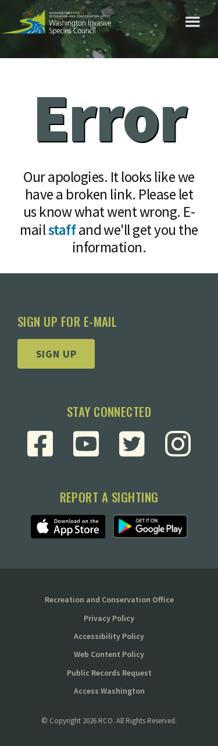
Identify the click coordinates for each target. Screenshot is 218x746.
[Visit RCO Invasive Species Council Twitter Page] (132, 443)
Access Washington (109, 691)
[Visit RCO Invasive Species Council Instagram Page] (178, 443)
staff (62, 229)
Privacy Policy (109, 618)
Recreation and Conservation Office (109, 599)
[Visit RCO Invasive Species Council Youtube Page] (86, 443)
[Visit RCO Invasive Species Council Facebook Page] (40, 443)
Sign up (56, 353)
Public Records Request (109, 673)
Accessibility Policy (109, 636)
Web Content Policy (109, 654)
